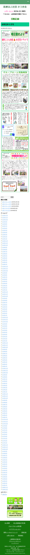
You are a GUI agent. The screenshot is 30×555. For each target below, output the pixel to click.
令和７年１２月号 (6, 202)
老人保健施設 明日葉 (19, 523)
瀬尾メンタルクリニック (11, 532)
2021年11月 (5, 319)
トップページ (15, 543)
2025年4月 (4, 232)
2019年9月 (4, 374)
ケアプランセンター (15, 529)
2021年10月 (5, 321)
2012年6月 (4, 468)
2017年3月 (4, 438)
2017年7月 (4, 430)
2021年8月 (4, 326)
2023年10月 (5, 270)
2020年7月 (4, 353)
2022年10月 (5, 296)
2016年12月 (5, 445)
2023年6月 (4, 279)
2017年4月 (4, 436)
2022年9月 (4, 298)
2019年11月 (5, 370)
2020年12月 (5, 343)
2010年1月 (4, 485)
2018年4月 (4, 411)
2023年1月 (4, 289)
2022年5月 (4, 306)
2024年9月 (4, 247)
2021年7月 (4, 328)
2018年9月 (4, 400)
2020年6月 (4, 355)
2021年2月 (4, 338)
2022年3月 (4, 311)
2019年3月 (4, 387)
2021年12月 (5, 317)
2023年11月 (5, 268)
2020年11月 (5, 345)
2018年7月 (4, 404)
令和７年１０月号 (6, 206)
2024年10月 (5, 245)
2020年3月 (4, 362)
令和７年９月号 (6, 208)
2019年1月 (4, 391)
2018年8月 (4, 402)
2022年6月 (4, 304)
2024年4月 (4, 258)
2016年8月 (4, 453)
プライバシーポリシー (15, 541)
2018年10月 (5, 398)
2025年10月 (5, 219)
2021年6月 (4, 330)
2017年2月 (4, 440)
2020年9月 (4, 349)
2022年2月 (4, 313)
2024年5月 (4, 255)
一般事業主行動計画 (15, 539)
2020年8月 (4, 351)
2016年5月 (4, 459)
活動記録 (4, 494)
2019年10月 (5, 372)
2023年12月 (5, 266)
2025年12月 (5, 215)
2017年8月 (4, 428)
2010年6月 (4, 478)
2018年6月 (4, 406)
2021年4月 (4, 334)
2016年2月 (4, 466)
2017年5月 (4, 434)
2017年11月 (5, 421)
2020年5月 (4, 357)
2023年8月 (4, 275)
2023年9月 (4, 272)
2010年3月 (4, 483)
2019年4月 (4, 385)
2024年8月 (4, 249)
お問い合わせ (10, 535)
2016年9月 (4, 451)
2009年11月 (5, 487)
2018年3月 (4, 413)
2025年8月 (4, 224)
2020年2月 (4, 364)
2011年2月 (4, 474)
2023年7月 (4, 277)
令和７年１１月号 (6, 204)
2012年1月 (4, 472)
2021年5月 (4, 332)
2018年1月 (4, 417)
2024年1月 (4, 264)
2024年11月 (5, 243)
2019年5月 (4, 383)
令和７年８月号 (6, 210)
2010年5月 (4, 481)
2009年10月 (5, 489)
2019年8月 (4, 377)
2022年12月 (5, 292)
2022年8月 (4, 300)
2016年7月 (4, 455)
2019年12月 (5, 368)
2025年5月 (4, 230)
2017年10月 (5, 423)
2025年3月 (4, 234)
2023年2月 (4, 287)
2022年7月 (4, 302)
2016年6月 (4, 457)
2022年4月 (4, 309)
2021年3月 (4, 336)
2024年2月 (4, 262)
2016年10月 (5, 449)
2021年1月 (4, 340)
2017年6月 (4, 432)
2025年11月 (5, 217)
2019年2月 (4, 389)
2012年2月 (4, 470)
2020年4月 (4, 360)
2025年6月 (4, 228)
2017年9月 (4, 425)
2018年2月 (4, 415)
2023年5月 (4, 281)
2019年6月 (4, 381)
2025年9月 (4, 221)
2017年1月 (4, 442)
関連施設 (20, 535)
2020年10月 (5, 347)
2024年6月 (4, 253)
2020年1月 (4, 366)
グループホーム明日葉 (15, 526)
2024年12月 (5, 241)
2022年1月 (4, 315)
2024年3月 (4, 260)
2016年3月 (4, 464)
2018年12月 (5, 394)
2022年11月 (5, 294)
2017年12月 (5, 419)
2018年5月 (4, 408)
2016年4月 (4, 462)
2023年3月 (4, 285)
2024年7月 (4, 251)
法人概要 (7, 523)
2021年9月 (4, 323)
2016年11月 (5, 447)
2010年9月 (4, 476)
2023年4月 (4, 283)
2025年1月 (4, 238)
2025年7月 (4, 226)
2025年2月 (4, 236)
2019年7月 (4, 379)
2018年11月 (5, 396)
